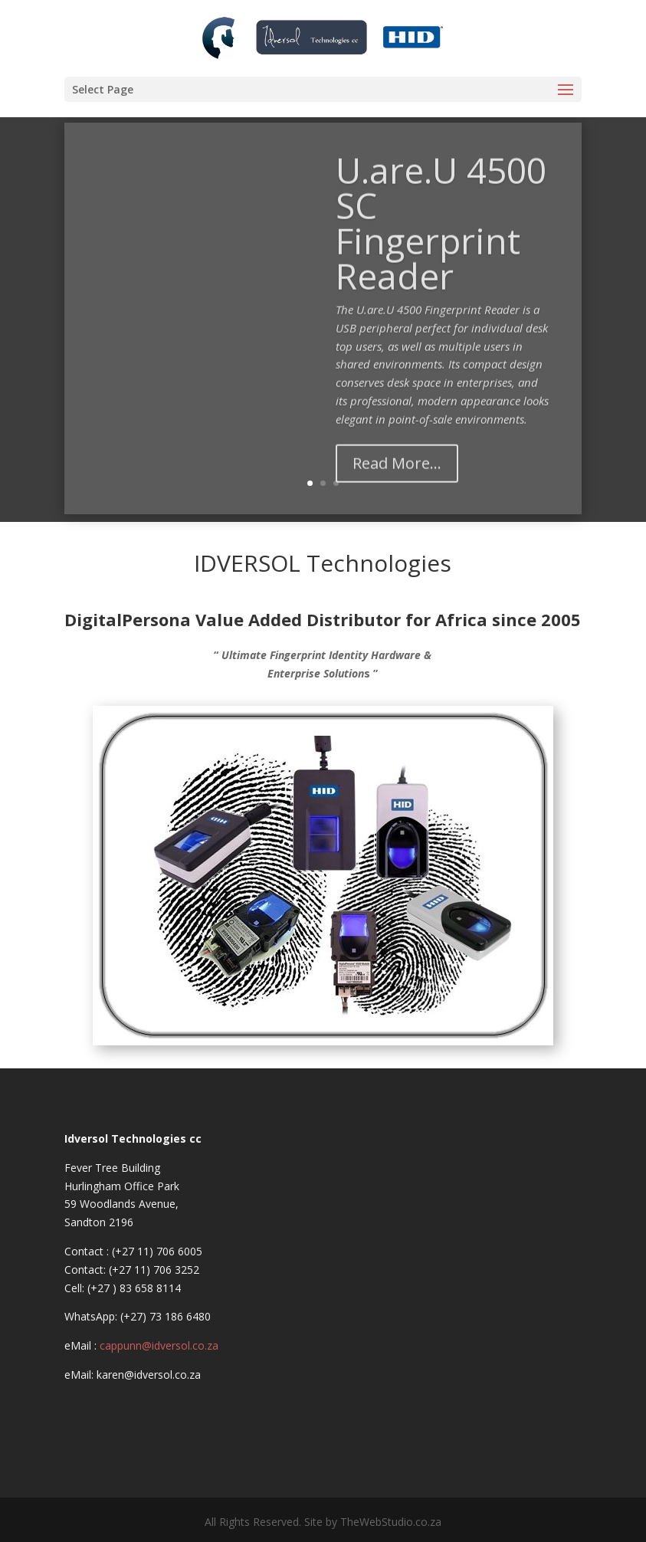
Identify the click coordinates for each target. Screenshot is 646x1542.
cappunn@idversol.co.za (159, 1345)
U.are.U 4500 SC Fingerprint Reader (428, 254)
